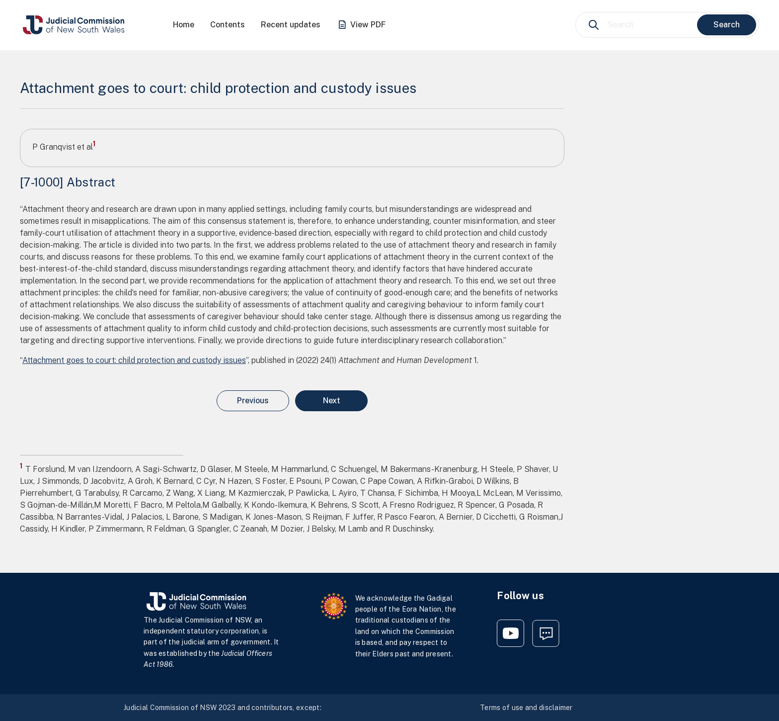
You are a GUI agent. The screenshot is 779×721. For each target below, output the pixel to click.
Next (331, 400)
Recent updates (290, 24)
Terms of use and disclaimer (526, 708)
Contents (227, 24)
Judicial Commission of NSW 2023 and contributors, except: (222, 708)
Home (183, 24)
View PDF (361, 25)
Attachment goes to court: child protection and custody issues (134, 360)
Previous (253, 400)
